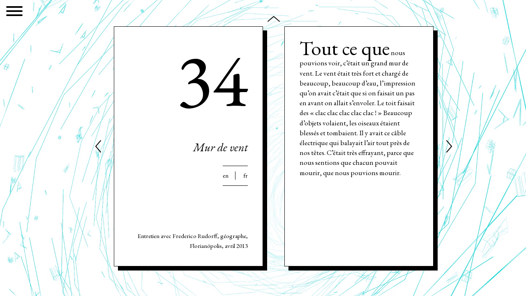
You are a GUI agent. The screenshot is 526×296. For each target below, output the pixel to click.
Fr (245, 175)
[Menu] (14, 12)
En (225, 175)
